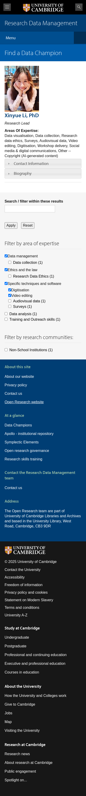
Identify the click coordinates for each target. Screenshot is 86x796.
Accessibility (15, 577)
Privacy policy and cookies (26, 592)
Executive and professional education (35, 663)
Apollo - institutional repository (29, 434)
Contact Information (31, 163)
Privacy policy (16, 385)
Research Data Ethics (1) (33, 276)
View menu (7, 7)
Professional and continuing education (36, 655)
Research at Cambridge (25, 744)
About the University (23, 686)
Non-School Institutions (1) (31, 350)
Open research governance (27, 451)
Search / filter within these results (34, 201)
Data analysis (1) (23, 314)
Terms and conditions (22, 608)
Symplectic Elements (22, 442)
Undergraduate (17, 637)
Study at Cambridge (22, 628)
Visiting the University (22, 730)
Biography (22, 173)
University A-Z (16, 615)
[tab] (43, 163)
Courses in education (22, 672)
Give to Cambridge (20, 704)
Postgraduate (15, 646)
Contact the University (23, 570)
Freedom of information (23, 585)
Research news (17, 754)
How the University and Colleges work (35, 696)
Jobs (8, 713)
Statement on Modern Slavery (29, 600)
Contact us (13, 393)
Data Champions (18, 425)
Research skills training (23, 459)
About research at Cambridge (29, 763)
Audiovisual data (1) (29, 301)
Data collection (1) (28, 262)
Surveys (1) (22, 307)
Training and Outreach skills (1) (34, 319)
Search (79, 7)
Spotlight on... (16, 780)
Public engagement (20, 771)
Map (8, 722)
